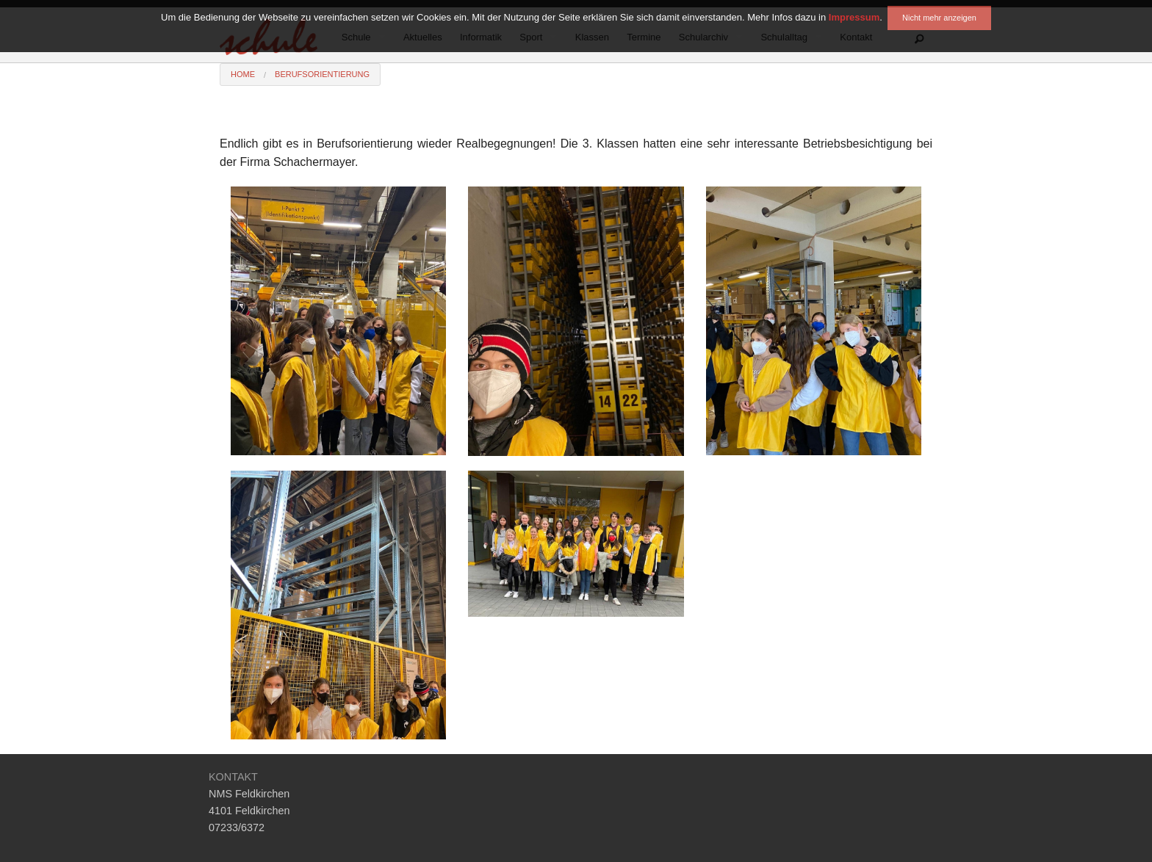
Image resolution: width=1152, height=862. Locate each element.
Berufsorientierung (322, 74)
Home (243, 74)
